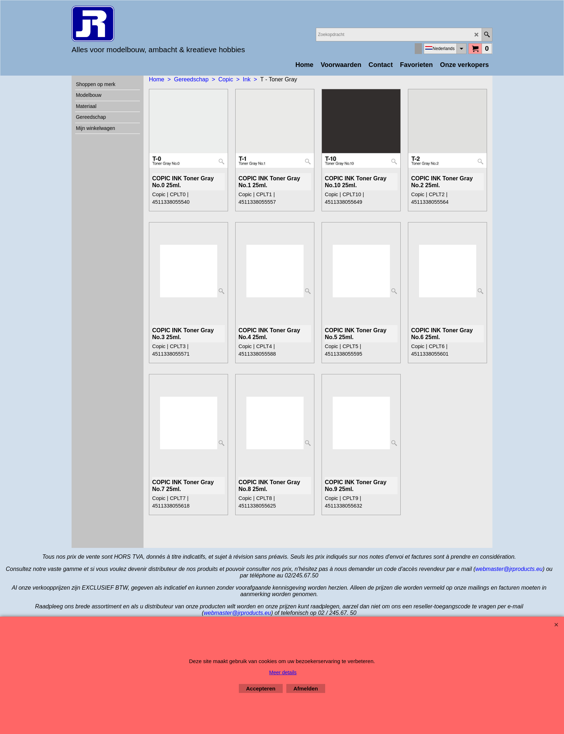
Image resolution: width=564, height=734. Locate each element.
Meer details (282, 672)
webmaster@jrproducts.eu (508, 569)
